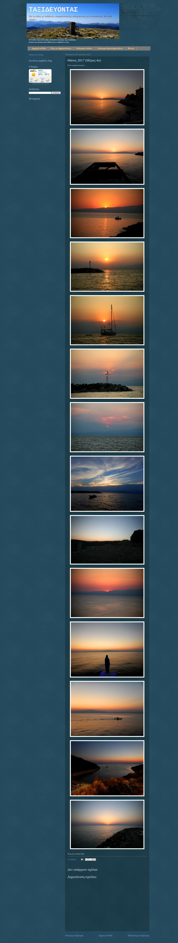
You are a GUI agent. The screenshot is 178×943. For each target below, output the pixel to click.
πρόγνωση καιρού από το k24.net (40, 83)
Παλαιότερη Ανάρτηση (138, 935)
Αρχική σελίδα (39, 48)
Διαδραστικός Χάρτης (36, 55)
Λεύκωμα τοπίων (84, 48)
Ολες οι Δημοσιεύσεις (60, 48)
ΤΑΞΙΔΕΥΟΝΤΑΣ (53, 10)
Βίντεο (131, 48)
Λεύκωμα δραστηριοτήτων (110, 48)
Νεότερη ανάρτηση (74, 935)
